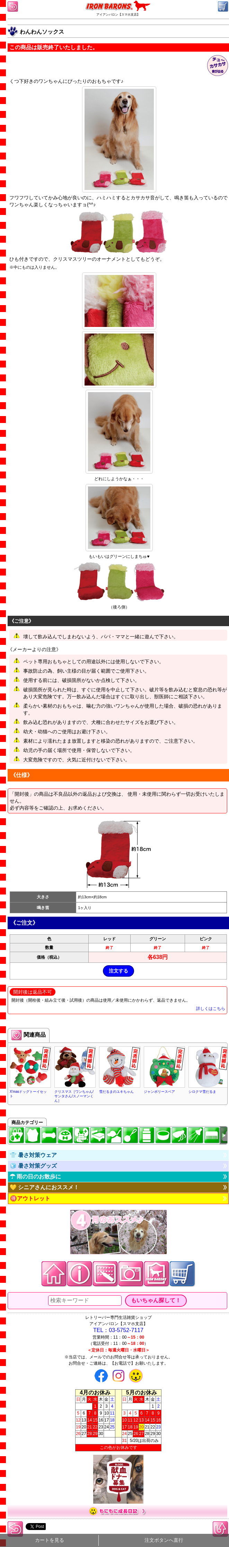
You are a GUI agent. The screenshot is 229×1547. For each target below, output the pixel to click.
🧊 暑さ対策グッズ (33, 1166)
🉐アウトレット (30, 1198)
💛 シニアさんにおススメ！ (44, 1187)
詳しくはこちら (210, 1008)
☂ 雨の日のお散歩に (35, 1176)
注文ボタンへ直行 (163, 1540)
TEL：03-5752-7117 (118, 1330)
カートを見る (49, 1540)
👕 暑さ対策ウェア (33, 1155)
